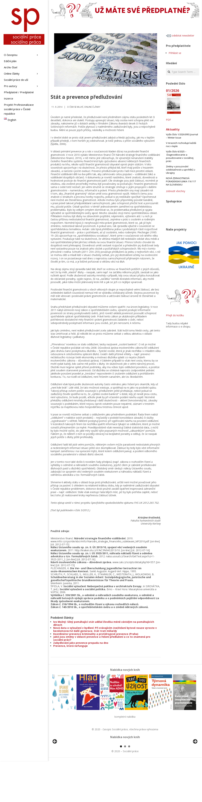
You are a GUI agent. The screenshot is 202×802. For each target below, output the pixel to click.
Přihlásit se (175, 53)
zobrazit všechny (175, 191)
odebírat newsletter (180, 35)
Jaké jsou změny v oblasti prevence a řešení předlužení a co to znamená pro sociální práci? (101, 638)
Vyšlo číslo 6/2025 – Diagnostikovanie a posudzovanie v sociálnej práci (179, 156)
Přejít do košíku (175, 315)
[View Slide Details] (65, 763)
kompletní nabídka (124, 716)
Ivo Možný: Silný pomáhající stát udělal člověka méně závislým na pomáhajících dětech (103, 623)
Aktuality (172, 129)
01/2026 (172, 90)
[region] (125, 763)
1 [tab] (121, 787)
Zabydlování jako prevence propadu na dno (80, 642)
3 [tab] (129, 787)
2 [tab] (125, 787)
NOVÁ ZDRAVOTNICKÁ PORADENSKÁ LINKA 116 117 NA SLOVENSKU (181, 181)
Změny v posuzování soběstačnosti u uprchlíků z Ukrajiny (180, 169)
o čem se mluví (75, 106)
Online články (92, 106)
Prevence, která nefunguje (70, 646)
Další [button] (195, 762)
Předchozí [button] (55, 762)
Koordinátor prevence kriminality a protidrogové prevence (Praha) (95, 634)
